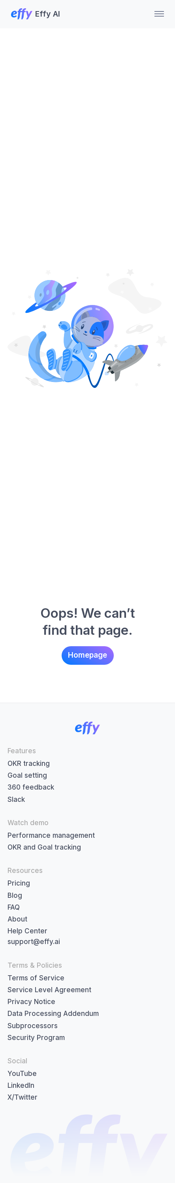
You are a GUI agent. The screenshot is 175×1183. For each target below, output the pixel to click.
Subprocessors (33, 1026)
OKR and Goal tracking (44, 847)
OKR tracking (29, 763)
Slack (16, 799)
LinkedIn (21, 1085)
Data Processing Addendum (53, 1013)
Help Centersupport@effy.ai (34, 936)
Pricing (19, 883)
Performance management (51, 835)
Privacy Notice (31, 1002)
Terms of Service (36, 978)
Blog (15, 895)
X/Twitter (23, 1097)
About (17, 919)
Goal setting (27, 775)
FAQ (14, 907)
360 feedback (31, 787)
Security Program (36, 1038)
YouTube (22, 1074)
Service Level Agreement (49, 990)
